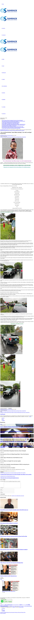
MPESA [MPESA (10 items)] (9, 607)
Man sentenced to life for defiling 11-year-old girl (9, 125)
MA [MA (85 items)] (29, 605)
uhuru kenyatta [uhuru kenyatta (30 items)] (29, 607)
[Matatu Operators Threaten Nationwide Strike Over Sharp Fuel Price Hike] (9, 535)
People (19, 130)
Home (3, 59)
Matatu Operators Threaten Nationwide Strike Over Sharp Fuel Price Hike (12, 126)
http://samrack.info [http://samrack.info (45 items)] (8, 605)
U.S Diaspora (22, 130)
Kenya (7, 130)
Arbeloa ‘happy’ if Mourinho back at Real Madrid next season (11, 122)
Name (1, 490)
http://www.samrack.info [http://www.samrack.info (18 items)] (15, 605)
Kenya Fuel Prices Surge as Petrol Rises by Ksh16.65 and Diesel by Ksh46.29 (13, 127)
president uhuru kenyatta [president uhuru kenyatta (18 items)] (17, 607)
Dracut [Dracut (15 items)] (4, 605)
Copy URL (10, 408)
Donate (3, 92)
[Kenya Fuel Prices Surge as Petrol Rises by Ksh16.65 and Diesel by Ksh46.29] (9, 548)
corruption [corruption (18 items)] (1, 605)
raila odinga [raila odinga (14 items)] (22, 607)
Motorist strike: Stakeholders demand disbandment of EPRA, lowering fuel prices (13, 124)
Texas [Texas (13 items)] (24, 607)
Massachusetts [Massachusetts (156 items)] (4, 607)
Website (1, 493)
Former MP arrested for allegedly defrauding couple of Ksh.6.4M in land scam (14, 510)
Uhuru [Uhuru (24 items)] (26, 607)
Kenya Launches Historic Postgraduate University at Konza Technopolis (12, 120)
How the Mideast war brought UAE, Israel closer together (10, 123)
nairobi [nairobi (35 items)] (11, 607)
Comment (2, 488)
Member (3, 99)
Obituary (4, 72)
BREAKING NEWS (5, 129)
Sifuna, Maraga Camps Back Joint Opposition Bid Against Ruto (11, 128)
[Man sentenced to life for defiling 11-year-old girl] (9, 522)
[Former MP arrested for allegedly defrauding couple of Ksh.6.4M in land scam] (9, 509)
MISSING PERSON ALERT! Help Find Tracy (8, 592)
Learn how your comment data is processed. (18, 496)
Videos (3, 79)
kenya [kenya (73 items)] (21, 605)
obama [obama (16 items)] (13, 607)
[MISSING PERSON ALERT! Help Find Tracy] (9, 575)
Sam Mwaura (2, 135)
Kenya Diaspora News (11, 130)
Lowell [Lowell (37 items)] (27, 605)
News (15, 130)
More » (30, 416)
